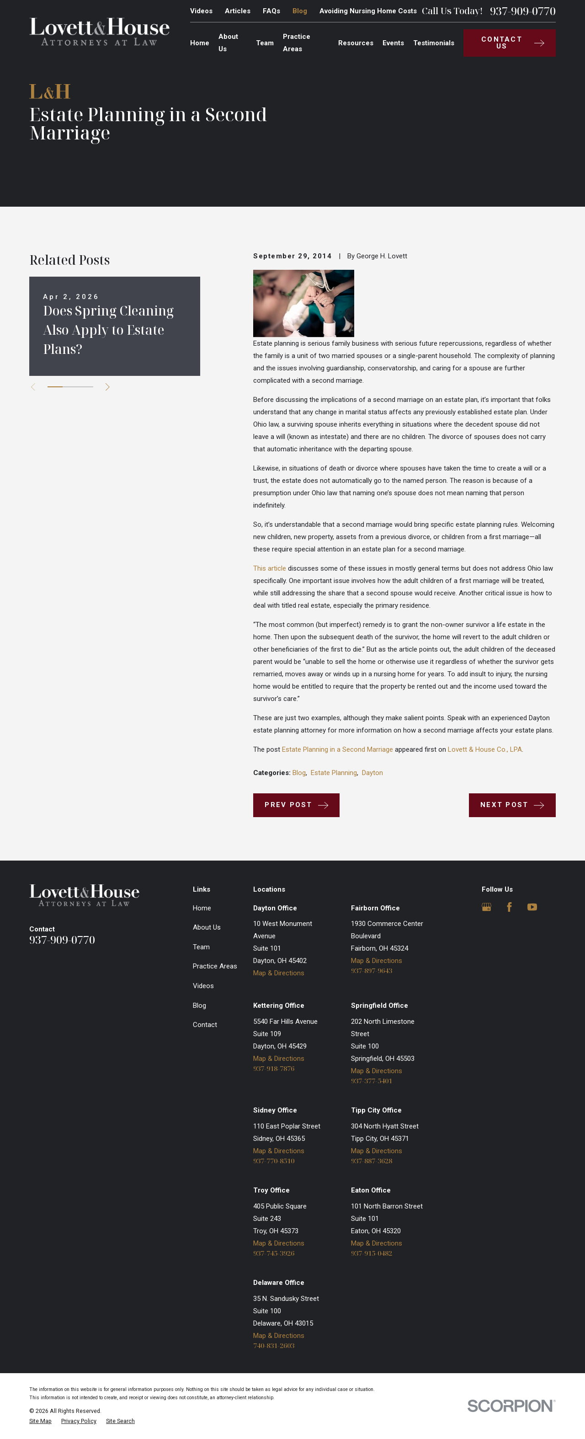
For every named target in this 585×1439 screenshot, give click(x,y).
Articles (237, 11)
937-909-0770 (523, 10)
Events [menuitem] (393, 43)
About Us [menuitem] (228, 42)
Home (202, 908)
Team (201, 947)
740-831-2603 (273, 1345)
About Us (207, 927)
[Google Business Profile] (486, 907)
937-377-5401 (371, 1080)
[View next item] (108, 387)
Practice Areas (215, 966)
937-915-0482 (371, 1253)
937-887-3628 (371, 1160)
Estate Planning (334, 773)
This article (269, 568)
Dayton (372, 773)
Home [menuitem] (199, 43)
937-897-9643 (371, 970)
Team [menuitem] (265, 43)
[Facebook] (509, 907)
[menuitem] (40, 1421)
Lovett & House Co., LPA (485, 749)
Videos (201, 11)
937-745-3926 (273, 1253)
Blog (299, 11)
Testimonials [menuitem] (433, 43)
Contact (205, 1025)
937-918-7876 (273, 1068)
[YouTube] (532, 907)
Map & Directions (278, 973)
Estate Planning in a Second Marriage (337, 749)
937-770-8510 (273, 1160)
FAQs (271, 11)
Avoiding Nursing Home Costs (368, 11)
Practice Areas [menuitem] (296, 42)
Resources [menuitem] (355, 43)
